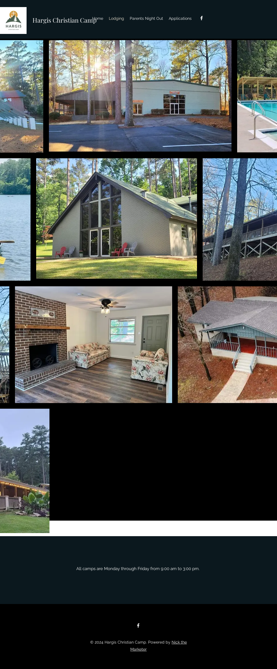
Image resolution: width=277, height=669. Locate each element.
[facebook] (201, 18)
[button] (180, 18)
